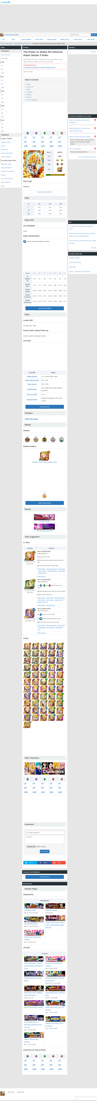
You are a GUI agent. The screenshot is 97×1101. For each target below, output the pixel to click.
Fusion (3, 146)
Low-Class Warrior (7, 178)
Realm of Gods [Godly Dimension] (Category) (79, 121)
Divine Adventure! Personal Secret (34, 978)
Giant (3, 186)
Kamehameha (32, 389)
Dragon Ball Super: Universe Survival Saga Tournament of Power (34, 964)
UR (25, 142)
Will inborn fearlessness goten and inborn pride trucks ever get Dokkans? (82, 235)
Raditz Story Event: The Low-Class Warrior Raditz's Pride (79, 130)
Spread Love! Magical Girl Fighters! (34, 937)
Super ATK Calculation (44, 308)
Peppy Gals (5, 149)
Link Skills (4, 58)
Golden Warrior (32, 376)
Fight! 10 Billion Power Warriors (34, 1039)
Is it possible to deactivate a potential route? (81, 227)
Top (3, 39)
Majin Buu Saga (31, 419)
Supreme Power (32, 399)
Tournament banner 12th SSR (44, 192)
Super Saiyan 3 (6, 182)
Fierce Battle (61, 571)
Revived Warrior (42, 605)
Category (30, 92)
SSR (26, 146)
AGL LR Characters (75, 149)
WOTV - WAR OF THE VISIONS (79, 271)
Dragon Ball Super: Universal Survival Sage (55, 978)
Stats (28, 84)
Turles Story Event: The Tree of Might (55, 1007)
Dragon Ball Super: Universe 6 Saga (55, 993)
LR (25, 137)
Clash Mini (72, 267)
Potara (3, 175)
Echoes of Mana (74, 258)
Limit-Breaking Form (52, 571)
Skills (28, 89)
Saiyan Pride (41, 600)
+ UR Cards (90, 39)
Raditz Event (64, 39)
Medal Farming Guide (44, 503)
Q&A (13, 39)
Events (29, 97)
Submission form (45, 878)
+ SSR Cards (77, 39)
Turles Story (39, 39)
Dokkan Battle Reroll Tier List (22, 43)
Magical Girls (51, 39)
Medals (29, 94)
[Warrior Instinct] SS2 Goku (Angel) (79, 136)
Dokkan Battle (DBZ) (11, 35)
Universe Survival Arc (8, 171)
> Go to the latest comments (87, 157)
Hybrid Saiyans (6, 157)
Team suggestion (32, 100)
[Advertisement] (48, 18)
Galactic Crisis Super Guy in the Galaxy (55, 1023)
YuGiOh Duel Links (75, 262)
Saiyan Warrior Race (32, 380)
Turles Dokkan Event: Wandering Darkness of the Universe (34, 1023)
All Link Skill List (44, 406)
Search (94, 35)
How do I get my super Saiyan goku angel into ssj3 (82, 242)
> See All (93, 51)
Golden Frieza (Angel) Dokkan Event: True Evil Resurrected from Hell (55, 923)
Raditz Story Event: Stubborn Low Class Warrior (34, 993)
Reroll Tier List (5, 55)
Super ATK (30, 87)
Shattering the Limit (42, 602)
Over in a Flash (32, 394)
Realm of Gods (6, 142)
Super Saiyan (32, 384)
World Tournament (7, 153)
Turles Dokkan (26, 39)
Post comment (44, 852)
